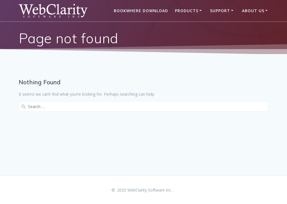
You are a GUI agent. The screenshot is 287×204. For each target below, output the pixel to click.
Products (186, 10)
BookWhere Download (141, 10)
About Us (253, 10)
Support (220, 10)
